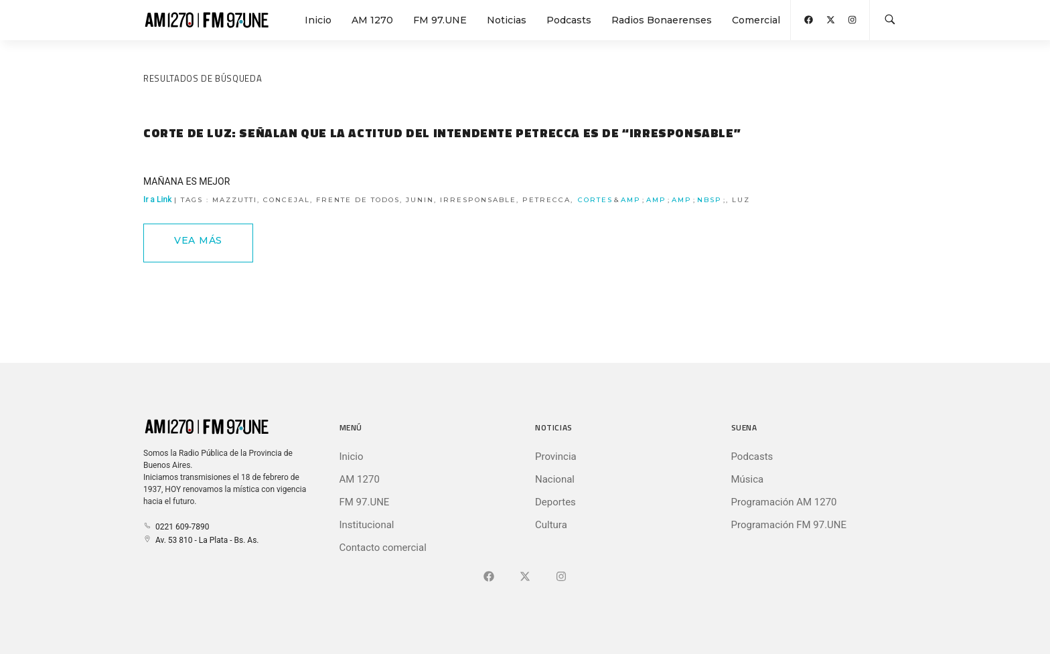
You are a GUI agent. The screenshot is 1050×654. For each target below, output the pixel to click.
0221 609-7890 (176, 527)
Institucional (367, 525)
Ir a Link (446, 199)
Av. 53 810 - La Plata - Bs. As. (200, 540)
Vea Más (198, 240)
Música (747, 479)
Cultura (551, 525)
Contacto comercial (383, 548)
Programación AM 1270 (784, 502)
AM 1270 (372, 20)
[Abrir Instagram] (852, 20)
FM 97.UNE (440, 20)
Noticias (506, 20)
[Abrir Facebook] (809, 20)
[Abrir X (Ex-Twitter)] (831, 20)
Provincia (556, 457)
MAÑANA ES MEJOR (186, 181)
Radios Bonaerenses (661, 20)
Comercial (756, 20)
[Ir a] (561, 577)
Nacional (555, 479)
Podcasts (568, 20)
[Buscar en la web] (890, 20)
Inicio (318, 20)
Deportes (555, 502)
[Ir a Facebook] (488, 577)
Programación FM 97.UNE (789, 525)
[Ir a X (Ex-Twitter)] (525, 577)
